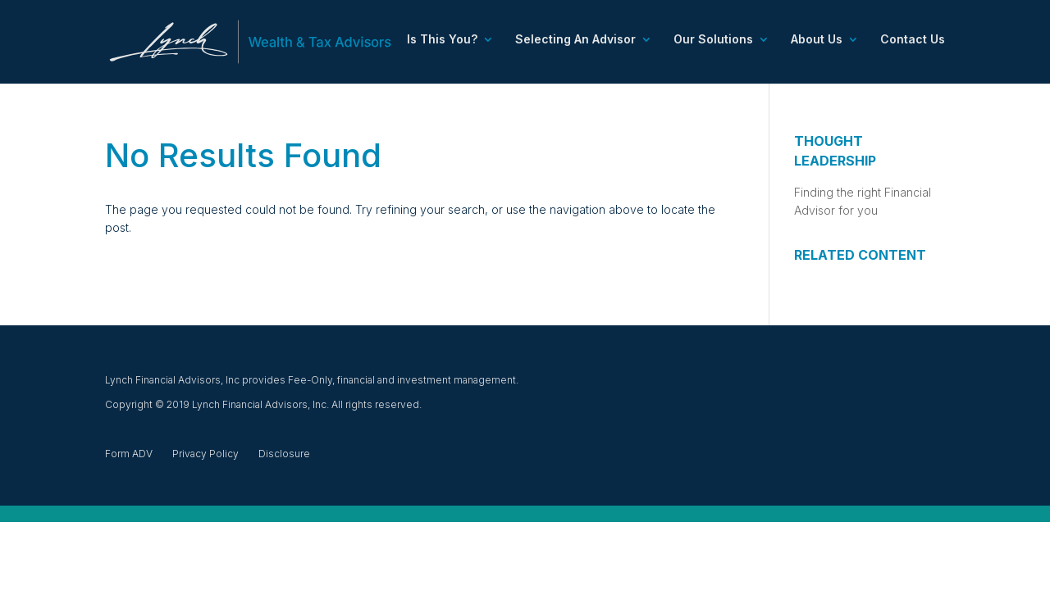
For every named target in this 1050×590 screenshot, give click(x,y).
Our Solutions (713, 40)
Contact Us (912, 40)
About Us (816, 40)
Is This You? (442, 40)
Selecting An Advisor (575, 40)
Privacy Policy (205, 453)
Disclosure (284, 453)
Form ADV (129, 453)
